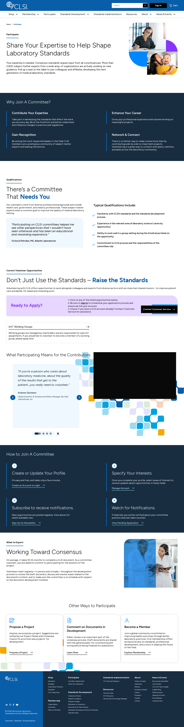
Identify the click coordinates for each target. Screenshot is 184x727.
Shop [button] (11, 14)
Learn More (72, 652)
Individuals (51, 707)
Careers (137, 692)
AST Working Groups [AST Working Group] (20, 326)
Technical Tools (108, 693)
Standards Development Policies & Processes (83, 710)
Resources (131, 14)
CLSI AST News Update (160, 687)
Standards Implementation (108, 14)
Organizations (53, 704)
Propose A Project (74, 701)
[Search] (145, 5)
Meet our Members (54, 710)
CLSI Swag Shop (54, 692)
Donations (138, 695)
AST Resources (108, 696)
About (138, 677)
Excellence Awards (141, 690)
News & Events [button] (164, 14)
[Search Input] (129, 5)
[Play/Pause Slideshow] (57, 433)
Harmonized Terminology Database (115, 699)
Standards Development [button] (72, 14)
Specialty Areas (73, 713)
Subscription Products (55, 687)
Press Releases (157, 698)
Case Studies (156, 684)
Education (51, 690)
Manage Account (120, 488)
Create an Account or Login (26, 485)
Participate (50, 14)
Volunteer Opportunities (76, 681)
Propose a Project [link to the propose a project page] (18, 652)
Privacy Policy (9, 720)
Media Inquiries (157, 692)
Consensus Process (74, 696)
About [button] (145, 14)
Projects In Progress (74, 699)
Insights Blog (156, 690)
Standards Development (80, 692)
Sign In (158, 5)
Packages (51, 684)
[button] (17, 14)
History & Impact (140, 681)
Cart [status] (175, 5)
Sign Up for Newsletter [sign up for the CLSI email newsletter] (24, 522)
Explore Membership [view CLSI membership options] (134, 652)
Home (8, 24)
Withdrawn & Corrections (76, 704)
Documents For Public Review (78, 707)
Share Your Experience (75, 684)
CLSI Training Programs (111, 681)
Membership (54, 700)
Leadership (138, 684)
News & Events (159, 677)
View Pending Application (125, 522)
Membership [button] (29, 14)
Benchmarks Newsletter (160, 681)
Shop (50, 677)
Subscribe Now (157, 701)
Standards (51, 681)
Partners (137, 687)
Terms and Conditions (29, 720)
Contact (137, 701)
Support (137, 698)
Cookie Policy (18, 720)
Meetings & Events (158, 695)
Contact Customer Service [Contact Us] (159, 309)
